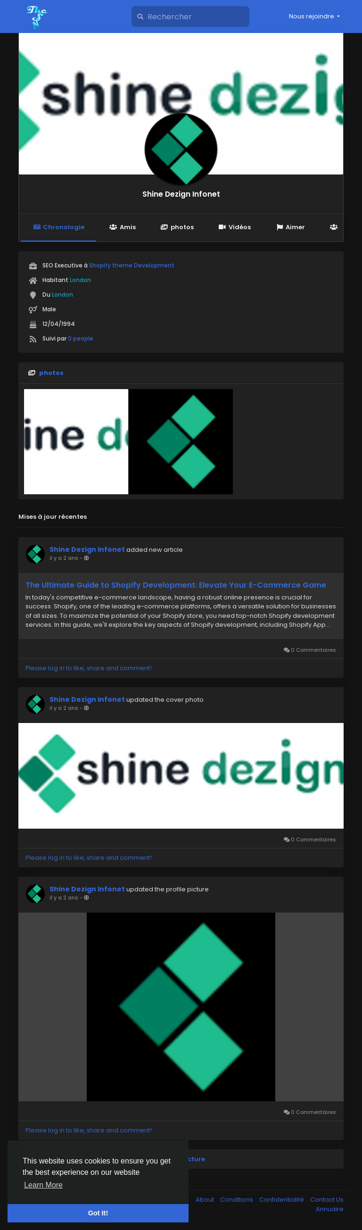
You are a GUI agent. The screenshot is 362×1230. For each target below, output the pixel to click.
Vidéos (235, 227)
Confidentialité (282, 1199)
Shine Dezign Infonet (181, 194)
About (205, 1199)
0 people (80, 338)
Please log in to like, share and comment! (88, 668)
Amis (122, 227)
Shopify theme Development (131, 265)
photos (177, 227)
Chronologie (58, 227)
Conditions (237, 1199)
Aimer (290, 227)
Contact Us (327, 1199)
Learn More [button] (43, 1185)
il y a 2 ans (63, 558)
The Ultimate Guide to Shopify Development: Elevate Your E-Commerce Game (175, 585)
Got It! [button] (98, 1213)
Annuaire (330, 1209)
